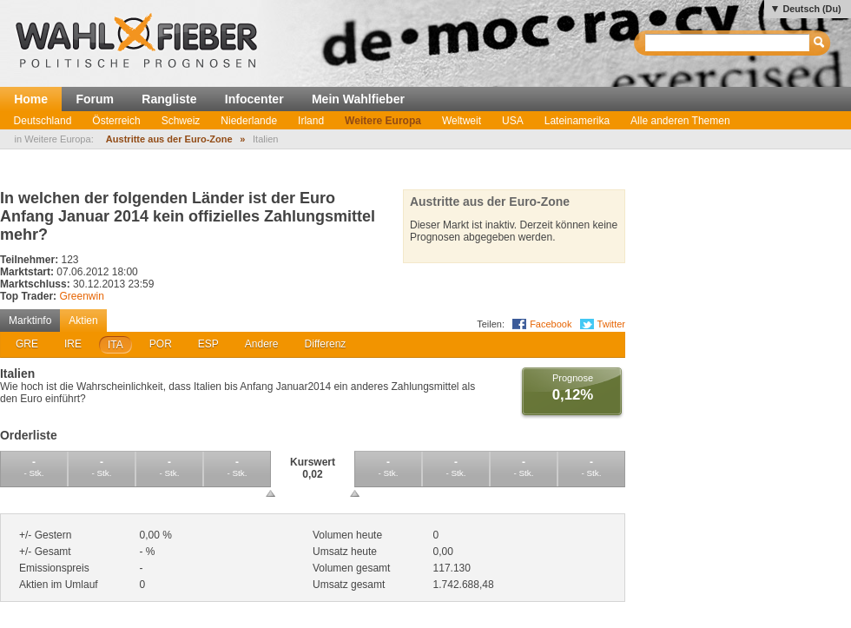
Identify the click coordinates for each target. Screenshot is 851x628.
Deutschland (43, 121)
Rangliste (169, 99)
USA (513, 121)
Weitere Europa (383, 121)
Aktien (83, 320)
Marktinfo (30, 320)
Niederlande (249, 121)
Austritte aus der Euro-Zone (169, 139)
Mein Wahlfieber (358, 99)
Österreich (116, 121)
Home (31, 99)
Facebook (550, 324)
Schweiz (181, 121)
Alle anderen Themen (680, 121)
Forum (95, 99)
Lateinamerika (577, 121)
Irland (311, 121)
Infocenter (254, 99)
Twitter (611, 324)
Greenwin (81, 296)
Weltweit (461, 121)
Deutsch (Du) (811, 8)
